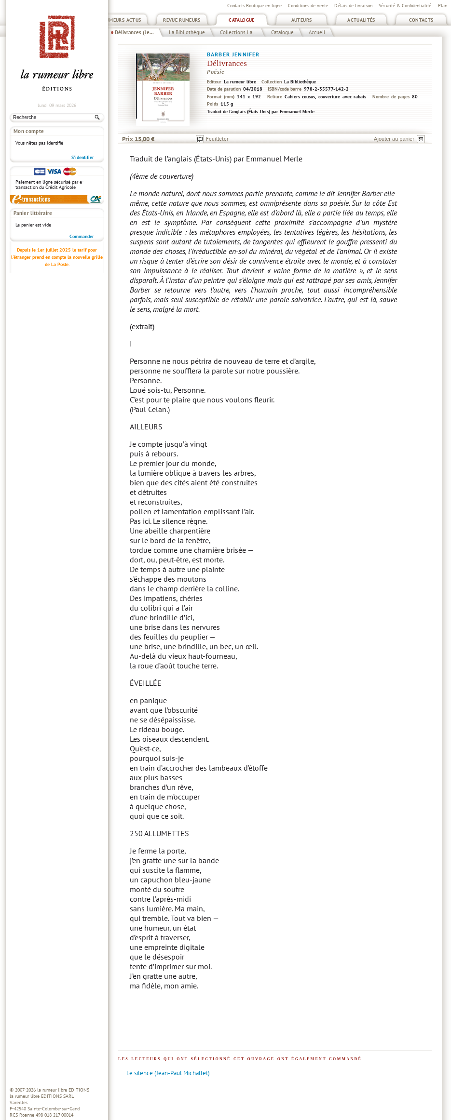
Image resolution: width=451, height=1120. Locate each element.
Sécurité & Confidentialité (405, 5)
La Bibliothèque (187, 32)
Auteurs (301, 20)
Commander (81, 236)
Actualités (361, 20)
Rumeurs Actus (122, 20)
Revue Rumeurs (182, 20)
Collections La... (238, 32)
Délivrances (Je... (134, 32)
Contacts (421, 20)
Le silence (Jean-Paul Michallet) (168, 1073)
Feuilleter (217, 138)
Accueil (317, 32)
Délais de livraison (353, 5)
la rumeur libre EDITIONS (63, 1090)
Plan (442, 5)
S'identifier (82, 157)
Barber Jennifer (233, 54)
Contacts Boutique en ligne (254, 5)
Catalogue (241, 20)
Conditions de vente (308, 5)
